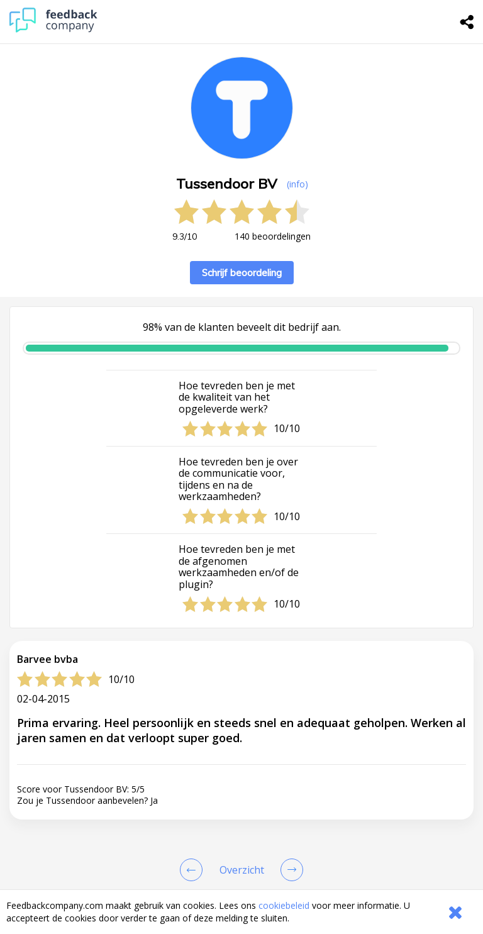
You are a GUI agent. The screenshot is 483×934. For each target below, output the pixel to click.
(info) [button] (297, 184)
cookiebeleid (283, 905)
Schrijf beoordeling (242, 273)
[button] (241, 845)
